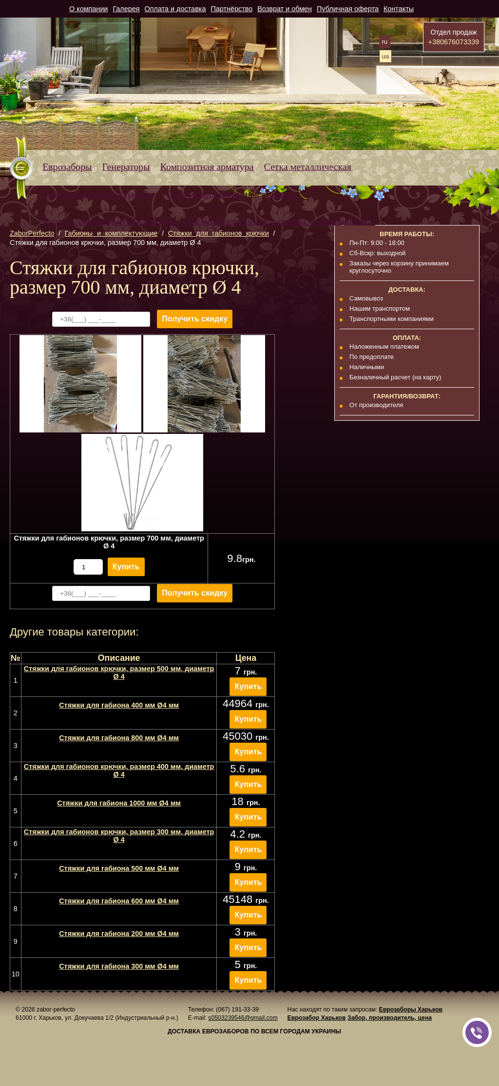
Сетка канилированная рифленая (233, 193)
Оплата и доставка (175, 9)
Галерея (126, 9)
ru (385, 41)
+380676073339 (453, 42)
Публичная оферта (348, 9)
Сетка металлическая (307, 166)
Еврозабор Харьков (317, 1017)
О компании (88, 9)
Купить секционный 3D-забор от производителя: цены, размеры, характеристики (208, 221)
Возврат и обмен (284, 9)
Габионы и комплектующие (98, 193)
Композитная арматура (207, 166)
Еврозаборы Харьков (410, 1009)
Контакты (399, 9)
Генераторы (126, 166)
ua (385, 56)
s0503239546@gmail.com (242, 1017)
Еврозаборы (67, 166)
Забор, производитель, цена (389, 1017)
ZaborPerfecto (32, 233)
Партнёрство (231, 9)
